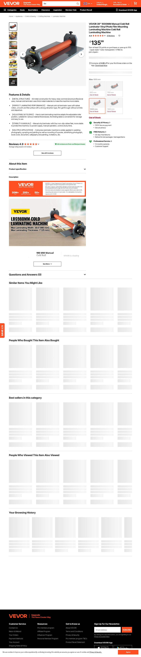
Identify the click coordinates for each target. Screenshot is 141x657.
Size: (91, 79)
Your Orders (13, 635)
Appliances (19, 16)
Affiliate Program (43, 631)
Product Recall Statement (75, 642)
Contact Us (13, 628)
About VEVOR (71, 628)
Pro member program (45, 628)
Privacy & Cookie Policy (101, 637)
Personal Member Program (47, 638)
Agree (128, 652)
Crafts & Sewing (30, 16)
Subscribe (127, 630)
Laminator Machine (59, 16)
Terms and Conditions (74, 631)
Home (11, 16)
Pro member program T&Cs (76, 638)
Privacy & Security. (96, 652)
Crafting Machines (44, 16)
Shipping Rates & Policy (18, 646)
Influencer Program (44, 635)
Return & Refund (15, 631)
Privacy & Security (72, 635)
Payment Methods (16, 638)
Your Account (14, 642)
